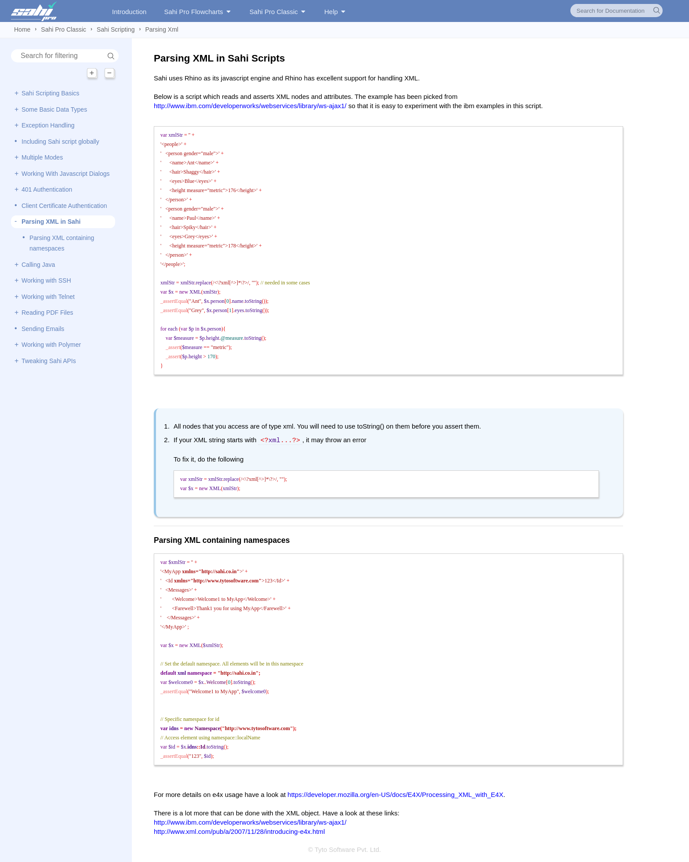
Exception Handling (48, 125)
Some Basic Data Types (54, 109)
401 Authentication (47, 189)
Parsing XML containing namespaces (61, 243)
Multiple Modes (42, 157)
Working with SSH (46, 280)
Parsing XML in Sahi (51, 221)
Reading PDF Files (47, 312)
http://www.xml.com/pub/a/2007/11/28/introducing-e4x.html (239, 830)
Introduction (129, 11)
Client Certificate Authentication (64, 205)
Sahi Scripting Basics (51, 93)
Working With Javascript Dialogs (65, 173)
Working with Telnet (48, 296)
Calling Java (38, 264)
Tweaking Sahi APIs (49, 360)
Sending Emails (43, 328)
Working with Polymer (51, 344)
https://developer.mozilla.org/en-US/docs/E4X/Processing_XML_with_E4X (395, 793)
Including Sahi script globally (60, 141)
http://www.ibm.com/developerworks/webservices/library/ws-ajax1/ (250, 105)
